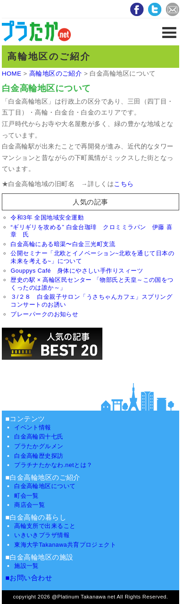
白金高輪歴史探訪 (39, 455)
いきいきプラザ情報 (41, 535)
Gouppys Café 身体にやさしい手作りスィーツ (77, 270)
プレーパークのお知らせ (44, 314)
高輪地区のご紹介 (55, 73)
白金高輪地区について (45, 486)
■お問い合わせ (28, 578)
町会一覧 (26, 495)
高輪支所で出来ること (45, 525)
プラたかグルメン (39, 446)
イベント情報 (32, 427)
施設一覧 (26, 565)
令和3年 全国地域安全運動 (47, 217)
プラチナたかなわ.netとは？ (53, 464)
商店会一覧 (29, 504)
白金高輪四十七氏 (39, 436)
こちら (123, 184)
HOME (11, 73)
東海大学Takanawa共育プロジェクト (65, 544)
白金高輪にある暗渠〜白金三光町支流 (63, 244)
